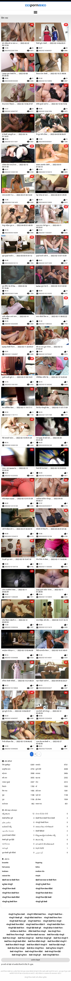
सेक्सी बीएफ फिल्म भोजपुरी (16, 948)
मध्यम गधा (52, 804)
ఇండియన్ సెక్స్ (18, 827)
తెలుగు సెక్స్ (52, 840)
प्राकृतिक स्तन (18, 769)
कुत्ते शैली (52, 769)
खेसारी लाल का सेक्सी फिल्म (10, 880)
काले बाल (18, 804)
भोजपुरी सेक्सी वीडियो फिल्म (55, 924)
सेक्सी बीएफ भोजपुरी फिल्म (35, 948)
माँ (52, 786)
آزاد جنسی (52, 853)
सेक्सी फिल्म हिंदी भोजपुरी (57, 945)
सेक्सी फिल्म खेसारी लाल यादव (35, 935)
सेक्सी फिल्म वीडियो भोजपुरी (36, 941)
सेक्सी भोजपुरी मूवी (35, 955)
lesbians (5, 871)
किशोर (18, 786)
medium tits (40, 871)
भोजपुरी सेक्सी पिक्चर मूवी (17, 921)
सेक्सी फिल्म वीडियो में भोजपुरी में (37, 945)
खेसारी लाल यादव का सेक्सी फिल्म (46, 880)
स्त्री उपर (18, 778)
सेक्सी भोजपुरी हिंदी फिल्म (51, 955)
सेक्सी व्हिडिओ (52, 831)
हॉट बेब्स (52, 799)
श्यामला (52, 773)
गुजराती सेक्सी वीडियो (18, 835)
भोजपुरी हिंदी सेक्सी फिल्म (16, 928)
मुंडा (18, 795)
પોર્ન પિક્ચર (18, 844)
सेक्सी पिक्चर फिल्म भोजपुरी (15, 935)
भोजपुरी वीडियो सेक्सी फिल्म (33, 918)
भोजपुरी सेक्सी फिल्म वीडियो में (35, 924)
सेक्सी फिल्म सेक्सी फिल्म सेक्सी (52, 818)
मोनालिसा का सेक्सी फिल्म (18, 931)
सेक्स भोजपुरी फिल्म (54, 931)
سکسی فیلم (18, 822)
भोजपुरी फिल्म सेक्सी (29, 977)
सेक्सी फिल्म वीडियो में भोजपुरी (15, 945)
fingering (39, 863)
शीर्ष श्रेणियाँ (8, 761)
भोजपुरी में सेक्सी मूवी (15, 918)
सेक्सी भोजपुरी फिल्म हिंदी (53, 952)
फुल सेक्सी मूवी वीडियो (18, 853)
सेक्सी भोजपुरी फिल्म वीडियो (33, 952)
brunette (5, 863)
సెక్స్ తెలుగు (18, 814)
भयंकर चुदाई (18, 782)
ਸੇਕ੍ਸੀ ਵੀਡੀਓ (52, 848)
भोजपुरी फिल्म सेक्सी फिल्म (10, 893)
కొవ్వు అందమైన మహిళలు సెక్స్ (52, 835)
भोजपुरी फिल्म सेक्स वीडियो (44, 889)
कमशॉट (52, 765)
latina (38, 867)
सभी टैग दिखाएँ (35, 960)
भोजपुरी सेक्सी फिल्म (52, 822)
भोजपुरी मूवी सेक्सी (41, 902)
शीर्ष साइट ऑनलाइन (11, 810)
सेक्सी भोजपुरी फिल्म (16, 952)
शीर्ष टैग (7, 859)
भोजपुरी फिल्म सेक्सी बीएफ (44, 893)
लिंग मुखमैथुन (18, 765)
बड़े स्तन (18, 773)
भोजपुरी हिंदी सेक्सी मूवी (33, 928)
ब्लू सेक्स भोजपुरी (7, 884)
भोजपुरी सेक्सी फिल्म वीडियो (15, 924)
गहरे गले (52, 795)
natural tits (6, 876)
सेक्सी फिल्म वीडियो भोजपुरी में (56, 941)
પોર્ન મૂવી (18, 848)
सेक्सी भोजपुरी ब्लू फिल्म (19, 955)
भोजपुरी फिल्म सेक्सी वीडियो (10, 897)
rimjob (38, 876)
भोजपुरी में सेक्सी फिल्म (55, 914)
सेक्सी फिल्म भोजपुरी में (61, 938)
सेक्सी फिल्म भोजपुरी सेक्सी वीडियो (15, 941)
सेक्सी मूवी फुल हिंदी (18, 840)
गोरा (52, 782)
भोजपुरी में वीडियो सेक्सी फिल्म (36, 914)
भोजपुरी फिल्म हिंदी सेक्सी (43, 897)
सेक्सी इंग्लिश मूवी (18, 818)
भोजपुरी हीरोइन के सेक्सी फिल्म (52, 928)
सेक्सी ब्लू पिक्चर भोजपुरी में (54, 948)
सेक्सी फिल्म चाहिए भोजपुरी (55, 935)
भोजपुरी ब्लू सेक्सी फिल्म (9, 902)
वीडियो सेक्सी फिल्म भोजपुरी (37, 931)
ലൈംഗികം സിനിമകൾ (52, 827)
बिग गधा (18, 791)
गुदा (18, 799)
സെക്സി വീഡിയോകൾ (52, 844)
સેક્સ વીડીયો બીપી (52, 814)
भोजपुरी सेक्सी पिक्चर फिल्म (52, 918)
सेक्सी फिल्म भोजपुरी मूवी (43, 938)
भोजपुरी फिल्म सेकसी (8, 889)
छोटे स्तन (52, 791)
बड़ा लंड (52, 778)
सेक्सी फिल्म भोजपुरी (9, 938)
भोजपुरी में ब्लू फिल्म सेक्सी (16, 914)
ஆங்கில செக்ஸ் (18, 831)
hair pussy (6, 867)
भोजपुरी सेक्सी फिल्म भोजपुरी (52, 921)
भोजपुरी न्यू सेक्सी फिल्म (43, 884)
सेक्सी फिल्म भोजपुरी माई (25, 938)
